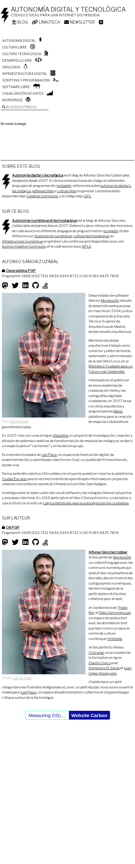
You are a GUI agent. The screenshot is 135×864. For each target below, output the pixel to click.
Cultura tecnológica (21, 54)
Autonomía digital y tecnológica (68, 9)
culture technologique (91, 236)
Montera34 (110, 300)
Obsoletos (60, 435)
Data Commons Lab (115, 612)
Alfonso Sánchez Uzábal (108, 552)
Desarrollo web (17, 60)
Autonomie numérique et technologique (44, 220)
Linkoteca (46, 22)
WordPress (12, 100)
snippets (64, 185)
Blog (20, 22)
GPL (87, 196)
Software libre (16, 87)
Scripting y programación (26, 80)
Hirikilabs (114, 639)
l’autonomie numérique (53, 236)
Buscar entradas (19, 107)
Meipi (118, 411)
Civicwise (96, 652)
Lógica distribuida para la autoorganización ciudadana (86, 503)
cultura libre (66, 191)
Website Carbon (89, 715)
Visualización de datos (22, 93)
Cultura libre (14, 47)
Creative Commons (42, 196)
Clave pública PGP (21, 270)
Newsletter (79, 22)
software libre (43, 191)
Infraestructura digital (24, 74)
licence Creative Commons (24, 246)
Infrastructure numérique (22, 241)
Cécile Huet (19, 421)
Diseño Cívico (99, 663)
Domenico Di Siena (104, 668)
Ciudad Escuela (14, 479)
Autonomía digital (19, 40)
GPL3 (86, 246)
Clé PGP (13, 527)
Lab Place (49, 454)
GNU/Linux (11, 67)
